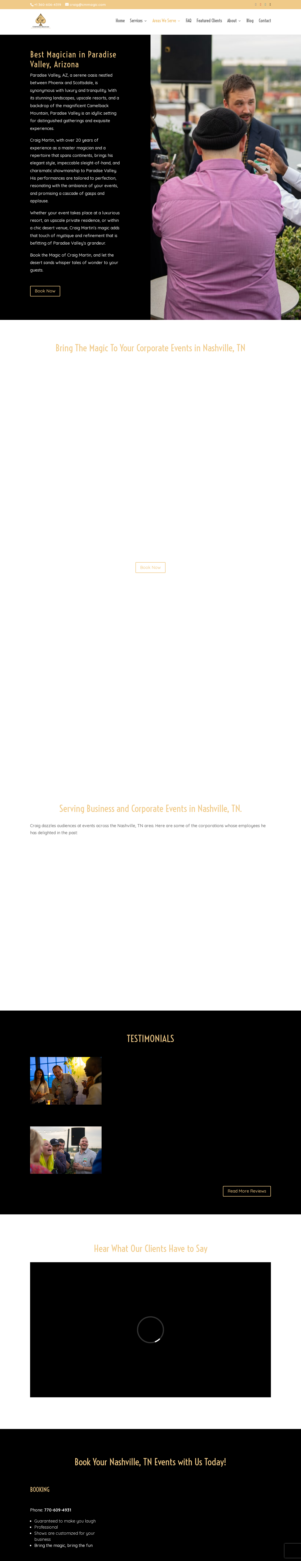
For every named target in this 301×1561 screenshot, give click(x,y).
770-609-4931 (57, 1510)
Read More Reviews (247, 1191)
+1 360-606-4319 (47, 4)
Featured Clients (209, 21)
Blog (249, 21)
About (232, 21)
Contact (265, 21)
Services (136, 21)
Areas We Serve (164, 21)
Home (120, 21)
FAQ (188, 21)
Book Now (45, 291)
